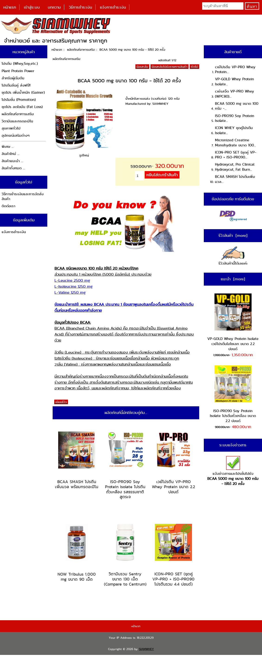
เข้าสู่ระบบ (32, 7)
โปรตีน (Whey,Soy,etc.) (20, 63)
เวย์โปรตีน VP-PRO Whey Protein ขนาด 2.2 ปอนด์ (173, 486)
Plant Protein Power (18, 71)
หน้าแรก (9, 7)
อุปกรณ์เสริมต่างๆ (16, 135)
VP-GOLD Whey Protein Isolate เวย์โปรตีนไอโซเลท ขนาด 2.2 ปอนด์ (233, 322)
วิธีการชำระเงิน (80, 7)
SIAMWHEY (146, 649)
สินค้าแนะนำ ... (12, 160)
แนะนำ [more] (233, 279)
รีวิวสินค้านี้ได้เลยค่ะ (233, 256)
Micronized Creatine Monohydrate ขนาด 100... (235, 142)
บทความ (54, 7)
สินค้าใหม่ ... (10, 153)
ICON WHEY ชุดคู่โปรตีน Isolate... (234, 130)
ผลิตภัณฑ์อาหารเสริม (81, 49)
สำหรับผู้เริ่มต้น (13, 78)
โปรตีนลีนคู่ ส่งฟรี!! (16, 85)
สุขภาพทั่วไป (11, 128)
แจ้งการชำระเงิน (113, 7)
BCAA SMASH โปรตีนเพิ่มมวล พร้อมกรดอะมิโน (76, 484)
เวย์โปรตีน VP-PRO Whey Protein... (235, 69)
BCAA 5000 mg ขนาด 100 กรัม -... (236, 106)
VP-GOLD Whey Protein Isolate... (234, 81)
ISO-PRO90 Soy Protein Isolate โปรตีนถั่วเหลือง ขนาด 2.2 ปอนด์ (233, 394)
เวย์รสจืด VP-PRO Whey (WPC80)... (234, 94)
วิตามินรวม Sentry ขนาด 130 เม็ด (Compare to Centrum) (125, 578)
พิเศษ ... (8, 146)
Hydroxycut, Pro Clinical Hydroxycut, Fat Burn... (234, 167)
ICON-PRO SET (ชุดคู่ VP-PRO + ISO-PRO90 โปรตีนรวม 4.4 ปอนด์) (173, 578)
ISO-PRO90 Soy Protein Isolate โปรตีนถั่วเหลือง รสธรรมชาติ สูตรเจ (125, 489)
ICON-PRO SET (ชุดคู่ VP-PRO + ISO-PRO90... (235, 155)
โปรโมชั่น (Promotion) (19, 99)
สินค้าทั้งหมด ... (13, 168)
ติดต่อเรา (8, 206)
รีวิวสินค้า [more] (232, 235)
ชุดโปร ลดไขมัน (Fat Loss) (22, 106)
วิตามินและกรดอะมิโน (17, 121)
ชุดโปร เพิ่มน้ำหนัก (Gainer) (23, 92)
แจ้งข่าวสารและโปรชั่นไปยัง (233, 471)
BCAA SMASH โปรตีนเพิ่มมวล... (235, 179)
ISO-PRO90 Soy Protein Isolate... (234, 118)
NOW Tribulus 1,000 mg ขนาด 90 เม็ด (77, 577)
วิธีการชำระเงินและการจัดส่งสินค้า (23, 196)
